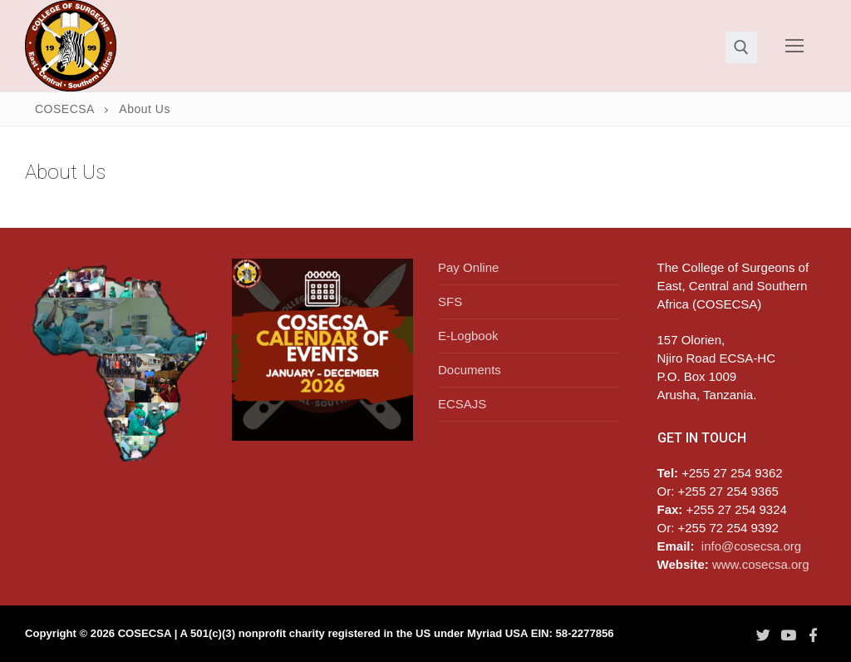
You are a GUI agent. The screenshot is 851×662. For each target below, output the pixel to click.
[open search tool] (741, 47)
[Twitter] (763, 634)
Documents (469, 370)
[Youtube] (788, 634)
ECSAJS (462, 404)
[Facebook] (813, 634)
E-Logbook (468, 336)
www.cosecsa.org (760, 564)
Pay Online (468, 267)
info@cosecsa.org (751, 546)
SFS (450, 301)
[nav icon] (795, 46)
